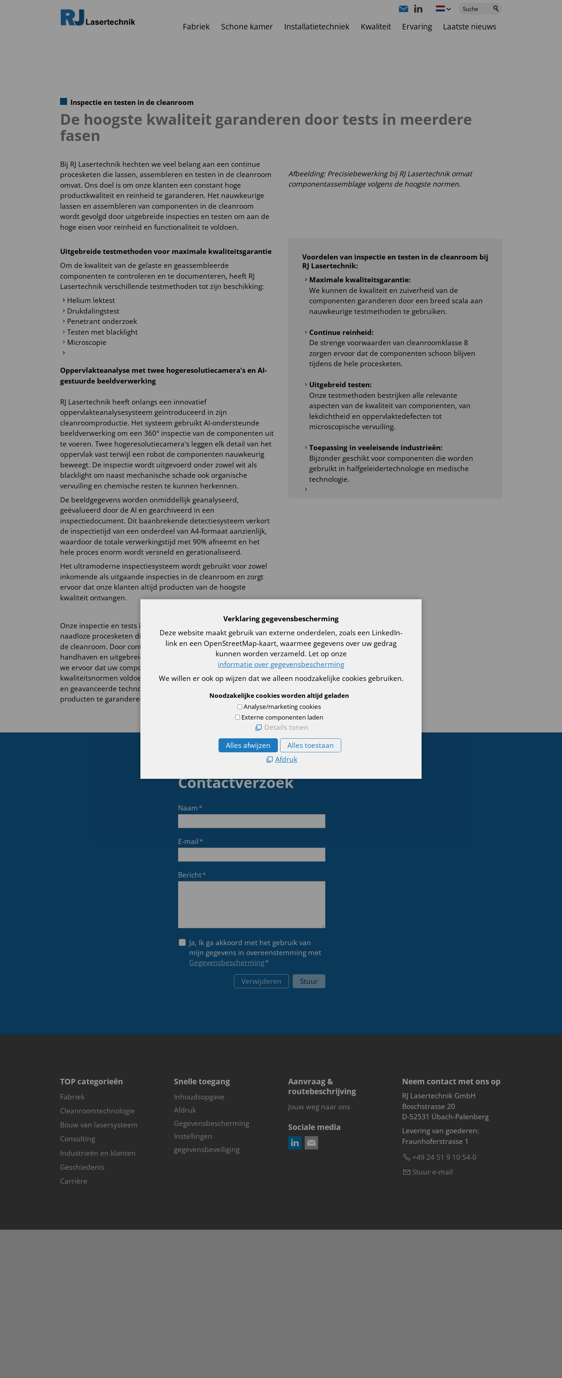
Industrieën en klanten (98, 1301)
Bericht (192, 1023)
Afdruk (185, 1258)
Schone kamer (247, 26)
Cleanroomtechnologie (97, 1259)
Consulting (77, 1287)
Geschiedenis (82, 1315)
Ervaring (417, 26)
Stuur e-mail (432, 1320)
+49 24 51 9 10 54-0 (444, 1305)
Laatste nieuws (469, 26)
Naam (190, 956)
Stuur (309, 1129)
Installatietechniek (316, 26)
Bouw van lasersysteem (99, 1273)
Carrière (73, 1329)
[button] (403, 8)
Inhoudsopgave (199, 1245)
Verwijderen (261, 1129)
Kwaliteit (376, 26)
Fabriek (196, 26)
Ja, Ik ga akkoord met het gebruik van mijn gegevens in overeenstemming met (255, 1100)
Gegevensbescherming (226, 1110)
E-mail (190, 989)
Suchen (496, 9)
